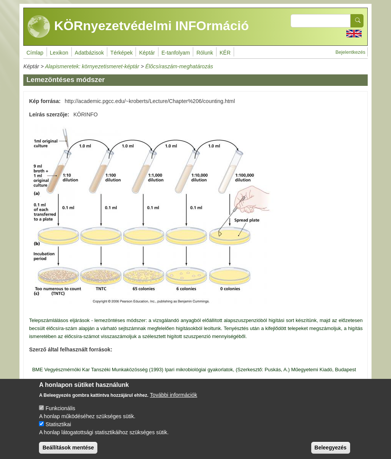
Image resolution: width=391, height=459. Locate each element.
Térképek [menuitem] (121, 53)
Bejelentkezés (350, 52)
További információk (173, 399)
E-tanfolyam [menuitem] (176, 53)
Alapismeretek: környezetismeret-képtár (92, 66)
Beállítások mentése (68, 452)
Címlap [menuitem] (34, 53)
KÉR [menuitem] (225, 53)
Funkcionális (60, 412)
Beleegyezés (331, 452)
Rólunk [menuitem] (204, 53)
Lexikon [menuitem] (59, 53)
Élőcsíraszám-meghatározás (179, 66)
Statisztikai (58, 428)
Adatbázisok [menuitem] (89, 53)
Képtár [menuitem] (147, 53)
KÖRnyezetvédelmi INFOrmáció (138, 26)
